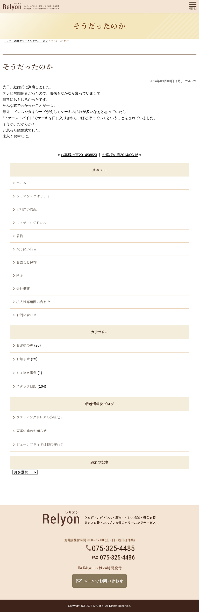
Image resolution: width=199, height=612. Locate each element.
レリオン (98, 605)
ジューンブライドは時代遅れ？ (39, 444)
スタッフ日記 (26, 386)
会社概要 (23, 288)
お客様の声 (24, 345)
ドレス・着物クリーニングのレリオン (26, 41)
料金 (19, 275)
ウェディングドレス (31, 222)
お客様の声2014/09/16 (120, 155)
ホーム (21, 182)
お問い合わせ (26, 314)
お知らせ (23, 358)
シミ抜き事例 (26, 372)
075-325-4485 (110, 548)
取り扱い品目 (26, 249)
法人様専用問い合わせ (33, 301)
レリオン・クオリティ (33, 196)
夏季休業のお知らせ (31, 430)
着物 (19, 235)
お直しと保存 (26, 262)
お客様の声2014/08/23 (79, 155)
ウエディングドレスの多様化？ (39, 417)
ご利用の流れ (26, 209)
